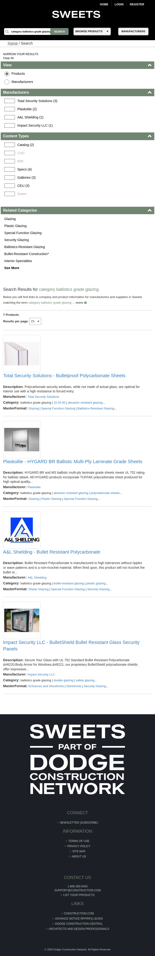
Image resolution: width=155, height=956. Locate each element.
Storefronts (73, 686)
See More (11, 268)
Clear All (8, 58)
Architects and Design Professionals (79, 929)
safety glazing (85, 680)
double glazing (63, 680)
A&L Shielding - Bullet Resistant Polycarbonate (51, 551)
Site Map (78, 851)
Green (22, 194)
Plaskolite (34, 487)
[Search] (36, 31)
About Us (79, 856)
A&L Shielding (37, 577)
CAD (20, 153)
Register (137, 4)
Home (104, 4)
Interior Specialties (18, 261)
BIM (20, 161)
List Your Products (79, 895)
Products (18, 73)
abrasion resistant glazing (85, 402)
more (79, 302)
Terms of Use (78, 841)
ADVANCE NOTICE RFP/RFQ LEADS (79, 918)
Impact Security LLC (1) (35, 125)
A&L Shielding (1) (30, 117)
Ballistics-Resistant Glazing (24, 247)
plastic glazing (96, 583)
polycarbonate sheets (105, 493)
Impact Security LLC (41, 674)
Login (119, 4)
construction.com (79, 913)
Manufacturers (22, 82)
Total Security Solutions (43, 396)
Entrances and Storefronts (46, 686)
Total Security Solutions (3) (37, 101)
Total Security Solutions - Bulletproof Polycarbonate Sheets (64, 375)
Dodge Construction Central (79, 923)
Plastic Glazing (15, 226)
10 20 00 (60, 402)
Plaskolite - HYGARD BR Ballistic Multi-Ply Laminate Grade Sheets (72, 461)
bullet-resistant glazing (69, 583)
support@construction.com (77, 890)
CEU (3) (23, 186)
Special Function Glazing (22, 233)
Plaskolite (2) (27, 109)
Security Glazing (16, 240)
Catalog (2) (25, 145)
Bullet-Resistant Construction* (26, 254)
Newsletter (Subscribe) (79, 822)
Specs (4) (24, 169)
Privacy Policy (79, 846)
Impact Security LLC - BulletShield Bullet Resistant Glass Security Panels (71, 645)
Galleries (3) (26, 177)
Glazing (10, 219)
